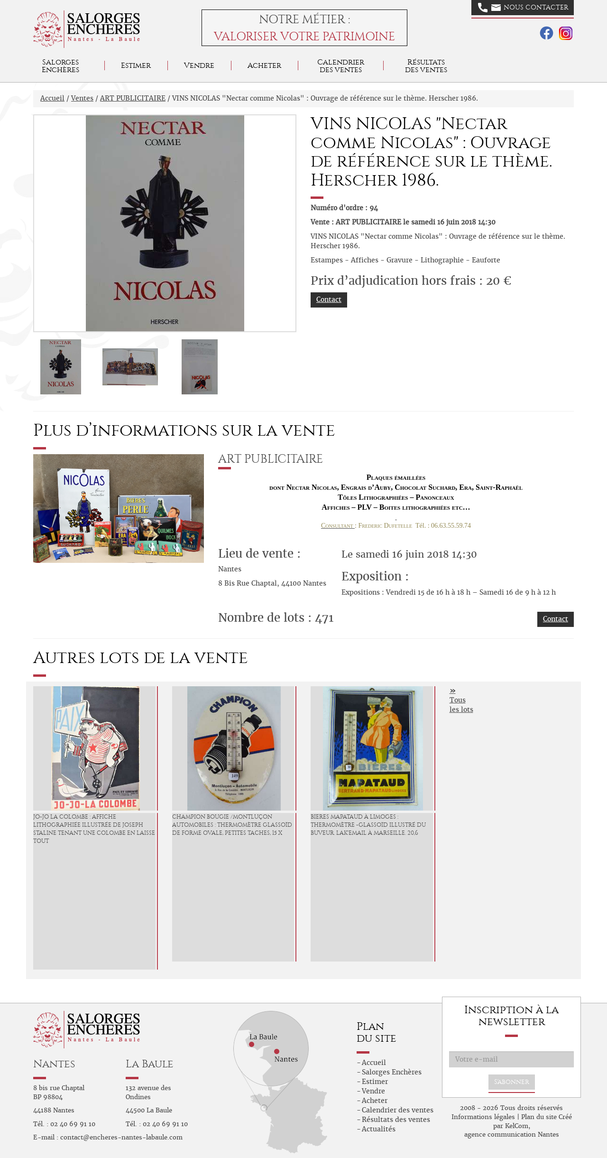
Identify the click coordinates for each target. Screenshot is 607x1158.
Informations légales (483, 1117)
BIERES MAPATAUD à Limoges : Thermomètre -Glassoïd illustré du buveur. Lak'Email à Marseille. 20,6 (368, 824)
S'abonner (511, 1082)
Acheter (264, 65)
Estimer (136, 65)
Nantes (54, 1063)
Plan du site (539, 1117)
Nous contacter (523, 7)
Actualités (378, 1129)
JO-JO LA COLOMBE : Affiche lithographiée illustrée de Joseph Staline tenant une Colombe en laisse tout (94, 828)
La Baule (150, 1063)
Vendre (199, 65)
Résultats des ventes (396, 1119)
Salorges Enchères (392, 1072)
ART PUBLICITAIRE (133, 98)
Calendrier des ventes (340, 65)
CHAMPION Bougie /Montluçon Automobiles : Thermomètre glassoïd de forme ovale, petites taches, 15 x (232, 824)
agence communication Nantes (511, 1134)
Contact (328, 299)
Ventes (82, 98)
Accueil (52, 98)
